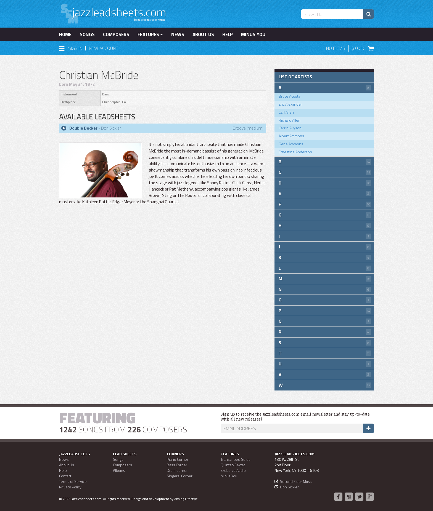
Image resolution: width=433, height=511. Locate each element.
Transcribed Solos (235, 459)
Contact (65, 476)
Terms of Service (73, 481)
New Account (103, 48)
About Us (203, 34)
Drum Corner (177, 470)
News (177, 34)
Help (227, 34)
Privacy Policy (70, 487)
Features (150, 34)
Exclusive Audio (233, 470)
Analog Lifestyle (186, 498)
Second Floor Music (296, 481)
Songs (87, 34)
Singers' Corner (179, 476)
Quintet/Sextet (233, 465)
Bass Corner (177, 465)
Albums (119, 470)
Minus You (253, 34)
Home (65, 34)
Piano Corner (177, 459)
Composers (116, 34)
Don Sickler (289, 487)
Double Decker (83, 128)
